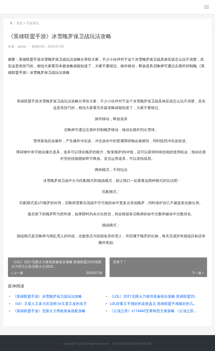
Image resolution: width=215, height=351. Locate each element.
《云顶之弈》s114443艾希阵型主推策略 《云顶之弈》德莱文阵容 (153, 311)
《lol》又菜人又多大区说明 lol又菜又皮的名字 (50, 304)
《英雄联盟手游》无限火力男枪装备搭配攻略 (49, 311)
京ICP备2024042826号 (125, 343)
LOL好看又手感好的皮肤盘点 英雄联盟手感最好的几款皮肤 (153, 304)
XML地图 (146, 343)
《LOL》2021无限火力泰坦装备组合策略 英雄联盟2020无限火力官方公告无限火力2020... (153, 296)
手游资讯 (32, 23)
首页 (19, 23)
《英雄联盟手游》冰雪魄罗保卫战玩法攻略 (47, 296)
